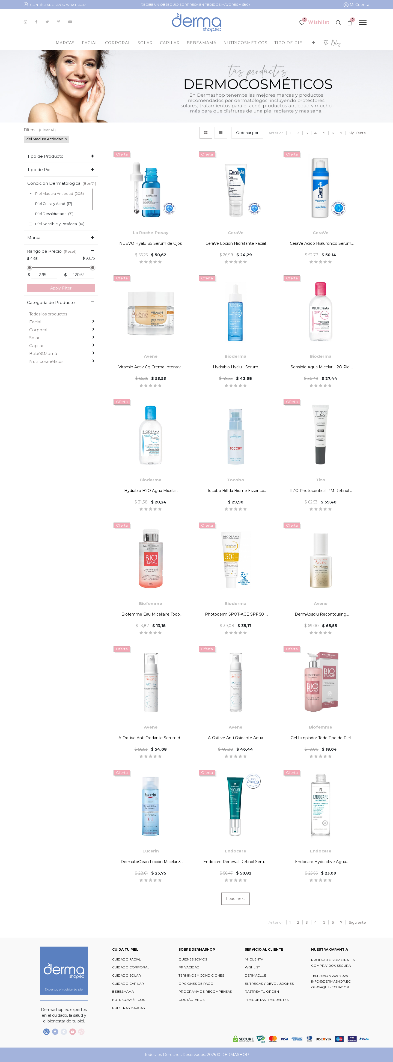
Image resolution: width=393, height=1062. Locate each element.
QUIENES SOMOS (192, 959)
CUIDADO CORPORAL (130, 967)
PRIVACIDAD (189, 967)
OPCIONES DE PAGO (195, 984)
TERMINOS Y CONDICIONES (201, 975)
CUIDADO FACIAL (126, 959)
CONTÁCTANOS (191, 1000)
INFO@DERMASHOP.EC (331, 981)
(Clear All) (47, 130)
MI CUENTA (254, 959)
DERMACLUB (256, 975)
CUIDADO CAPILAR (128, 984)
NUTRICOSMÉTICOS (128, 1000)
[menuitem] (332, 43)
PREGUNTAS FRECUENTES (266, 1000)
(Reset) (70, 251)
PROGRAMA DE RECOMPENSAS (205, 992)
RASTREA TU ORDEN (262, 992)
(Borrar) (89, 183)
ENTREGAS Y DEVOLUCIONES (269, 984)
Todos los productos (48, 314)
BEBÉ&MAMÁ (123, 992)
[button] (314, 43)
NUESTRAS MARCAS (128, 1008)
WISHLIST (252, 967)
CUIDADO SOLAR (126, 975)
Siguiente (357, 133)
